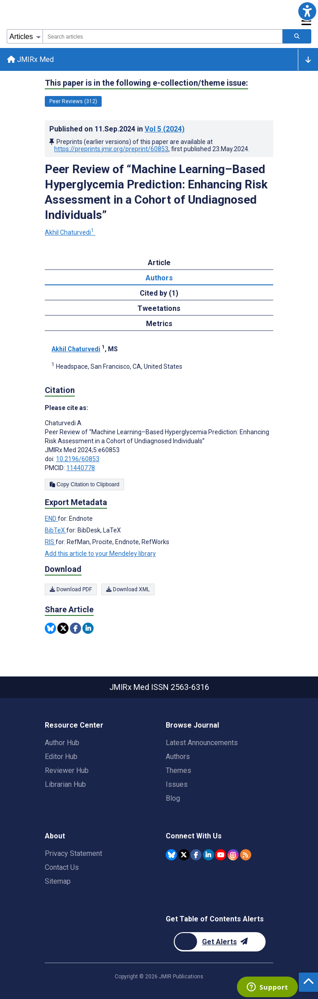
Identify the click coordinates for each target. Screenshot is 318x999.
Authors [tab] (159, 278)
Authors (178, 756)
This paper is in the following (146, 83)
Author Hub (62, 742)
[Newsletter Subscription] (220, 941)
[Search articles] (297, 36)
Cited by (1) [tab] (159, 293)
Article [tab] (159, 262)
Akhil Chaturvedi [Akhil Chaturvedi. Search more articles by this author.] (70, 232)
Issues (177, 784)
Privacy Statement (73, 853)
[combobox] (163, 36)
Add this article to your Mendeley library (100, 553)
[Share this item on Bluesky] (50, 628)
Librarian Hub (65, 784)
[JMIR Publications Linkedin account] (208, 854)
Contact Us (62, 867)
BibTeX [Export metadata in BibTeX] (55, 530)
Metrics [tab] (159, 323)
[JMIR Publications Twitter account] (183, 854)
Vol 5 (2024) (165, 129)
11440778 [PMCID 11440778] (80, 467)
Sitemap (58, 881)
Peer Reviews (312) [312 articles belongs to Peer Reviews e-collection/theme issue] (73, 101)
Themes (178, 770)
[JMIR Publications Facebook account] (196, 854)
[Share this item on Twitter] (63, 628)
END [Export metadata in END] (51, 518)
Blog (173, 798)
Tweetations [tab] (159, 308)
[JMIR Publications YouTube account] (220, 854)
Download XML (128, 589)
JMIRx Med (30, 59)
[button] (307, 11)
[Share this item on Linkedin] (88, 628)
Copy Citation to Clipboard (84, 484)
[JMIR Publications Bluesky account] (171, 854)
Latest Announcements (202, 742)
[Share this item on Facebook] (75, 628)
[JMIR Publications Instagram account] (233, 854)
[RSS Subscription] (245, 854)
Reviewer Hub (67, 770)
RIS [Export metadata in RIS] (50, 541)
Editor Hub (61, 756)
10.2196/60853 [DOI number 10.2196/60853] (77, 458)
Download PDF (71, 589)
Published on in (117, 129)
